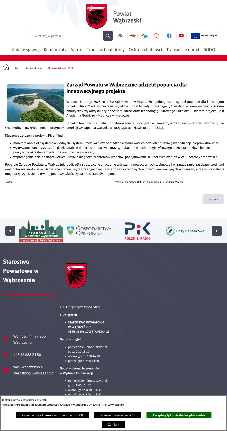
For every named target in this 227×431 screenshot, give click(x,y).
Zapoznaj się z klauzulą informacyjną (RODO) (52, 415)
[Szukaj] (108, 36)
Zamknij (113, 424)
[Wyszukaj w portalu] (71, 36)
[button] (35, 120)
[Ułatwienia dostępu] (120, 36)
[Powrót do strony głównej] (11, 67)
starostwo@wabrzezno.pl (33, 373)
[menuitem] (26, 49)
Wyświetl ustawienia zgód (118, 415)
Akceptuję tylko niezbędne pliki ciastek (179, 415)
